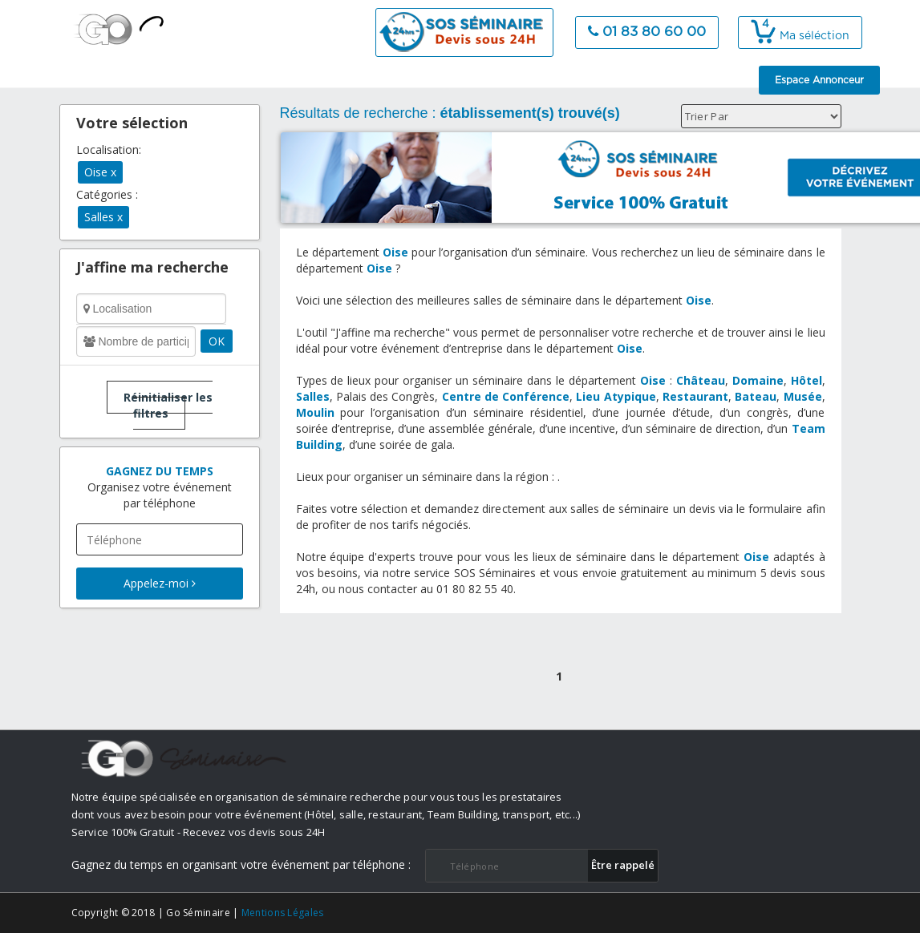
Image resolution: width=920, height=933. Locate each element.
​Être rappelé (623, 865)
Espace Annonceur (819, 80)
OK (217, 341)
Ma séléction (800, 36)
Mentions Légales (282, 912)
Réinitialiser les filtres (168, 405)
